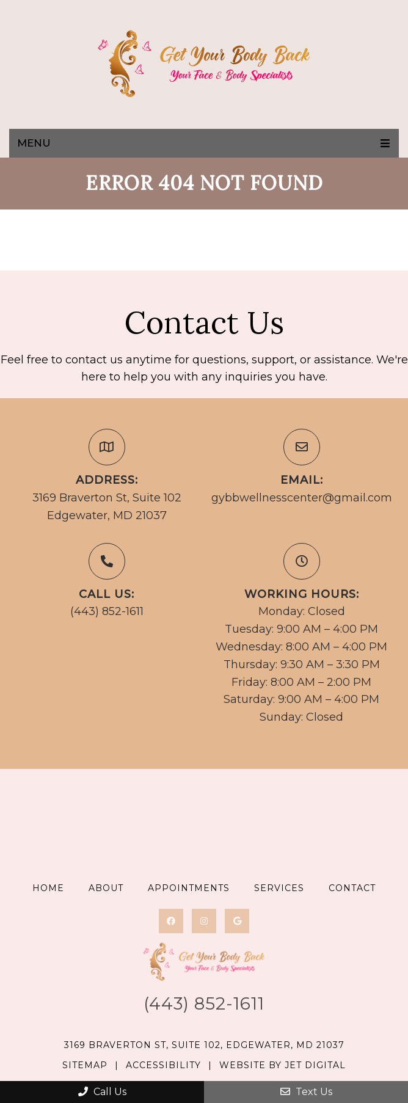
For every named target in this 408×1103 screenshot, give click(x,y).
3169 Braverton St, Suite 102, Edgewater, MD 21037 (204, 1044)
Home (48, 888)
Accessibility (163, 1065)
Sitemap (84, 1065)
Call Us (102, 1092)
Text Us (306, 1092)
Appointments (189, 888)
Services (279, 888)
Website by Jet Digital (282, 1065)
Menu (34, 143)
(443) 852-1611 (107, 611)
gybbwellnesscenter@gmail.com (301, 497)
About (106, 888)
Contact (352, 888)
